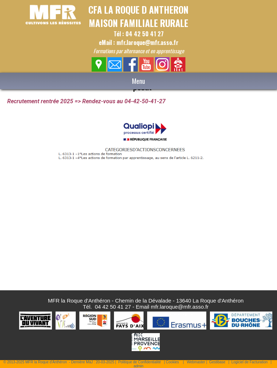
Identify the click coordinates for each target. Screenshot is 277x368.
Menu (138, 81)
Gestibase (217, 362)
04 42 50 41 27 (113, 307)
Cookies (172, 362)
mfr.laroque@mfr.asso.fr (179, 307)
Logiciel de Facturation (249, 362)
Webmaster (196, 362)
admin (138, 366)
